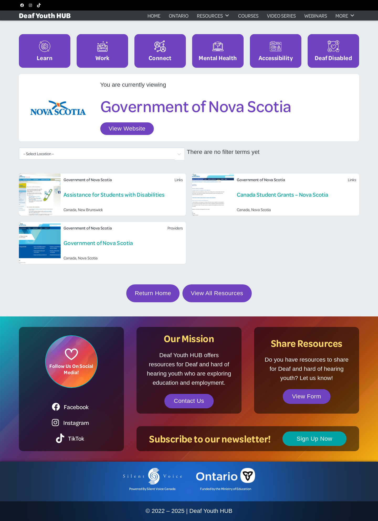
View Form (306, 396)
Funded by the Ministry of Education (225, 489)
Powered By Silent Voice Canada (152, 489)
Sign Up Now (314, 438)
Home (154, 15)
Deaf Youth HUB (45, 15)
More (345, 15)
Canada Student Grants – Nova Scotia (282, 194)
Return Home (153, 293)
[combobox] (102, 154)
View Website (127, 128)
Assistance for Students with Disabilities (114, 194)
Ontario (178, 15)
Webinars (315, 15)
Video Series (281, 15)
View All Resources (217, 293)
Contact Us (189, 401)
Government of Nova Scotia (98, 242)
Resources (213, 15)
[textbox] (102, 153)
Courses (248, 15)
